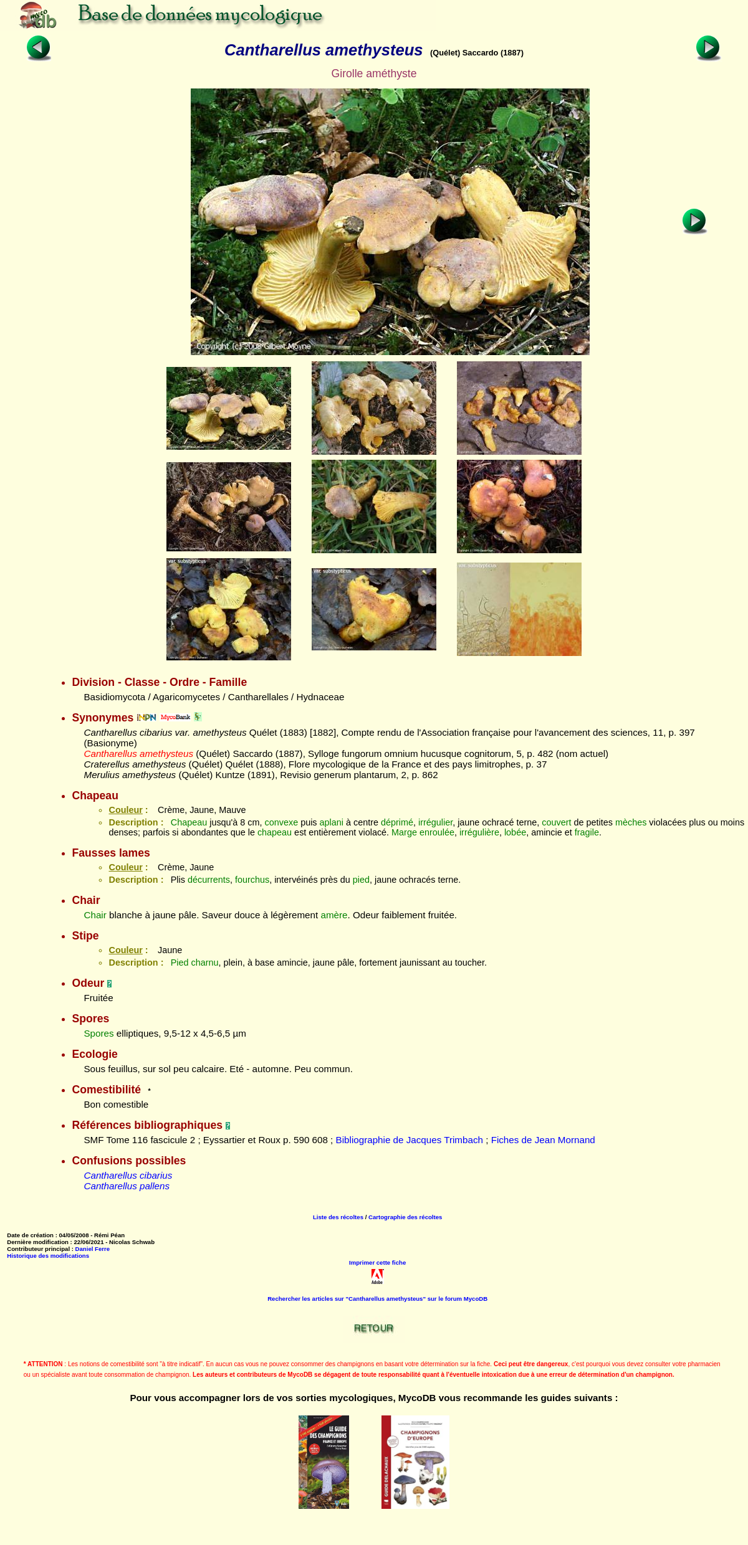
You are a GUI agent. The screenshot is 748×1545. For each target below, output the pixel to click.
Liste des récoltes (338, 1217)
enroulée (437, 832)
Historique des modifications (48, 1255)
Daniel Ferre (92, 1248)
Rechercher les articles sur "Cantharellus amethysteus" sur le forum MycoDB (377, 1298)
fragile (587, 832)
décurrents (209, 880)
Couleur (125, 810)
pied (361, 880)
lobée (515, 832)
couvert (556, 822)
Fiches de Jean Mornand (543, 1139)
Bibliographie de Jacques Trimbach (409, 1139)
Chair (95, 915)
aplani (331, 822)
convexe (282, 822)
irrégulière (479, 832)
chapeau (274, 832)
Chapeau (189, 822)
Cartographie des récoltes (405, 1217)
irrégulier (435, 822)
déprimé (397, 822)
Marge (404, 832)
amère (333, 915)
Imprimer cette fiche (377, 1262)
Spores (98, 1033)
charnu (205, 962)
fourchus (252, 880)
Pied (180, 962)
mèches (630, 822)
